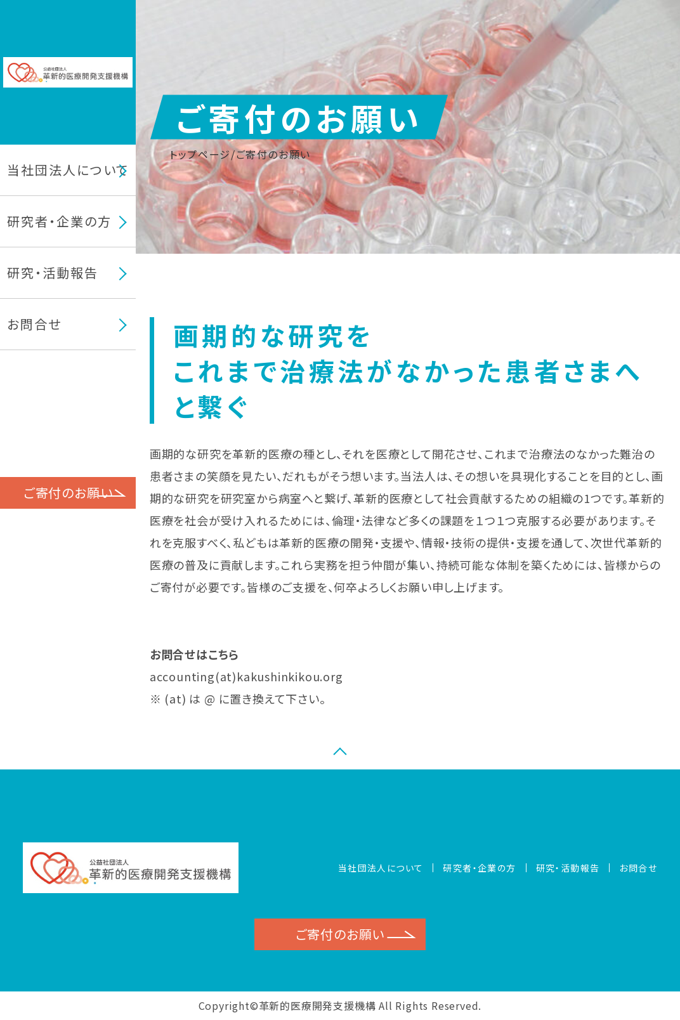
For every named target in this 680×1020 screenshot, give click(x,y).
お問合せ (34, 324)
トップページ (200, 154)
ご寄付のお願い (68, 492)
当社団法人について (381, 867)
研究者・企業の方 (479, 867)
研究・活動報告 (52, 272)
